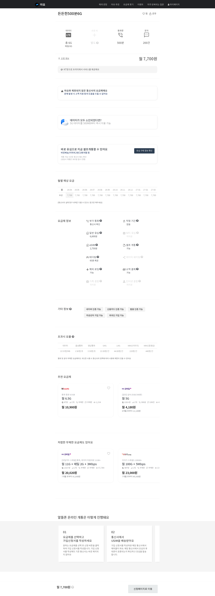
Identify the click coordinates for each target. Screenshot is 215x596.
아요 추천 (115, 4)
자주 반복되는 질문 (155, 4)
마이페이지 (174, 4)
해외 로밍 (103, 4)
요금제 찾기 (128, 4)
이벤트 (140, 4)
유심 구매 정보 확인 (144, 151)
